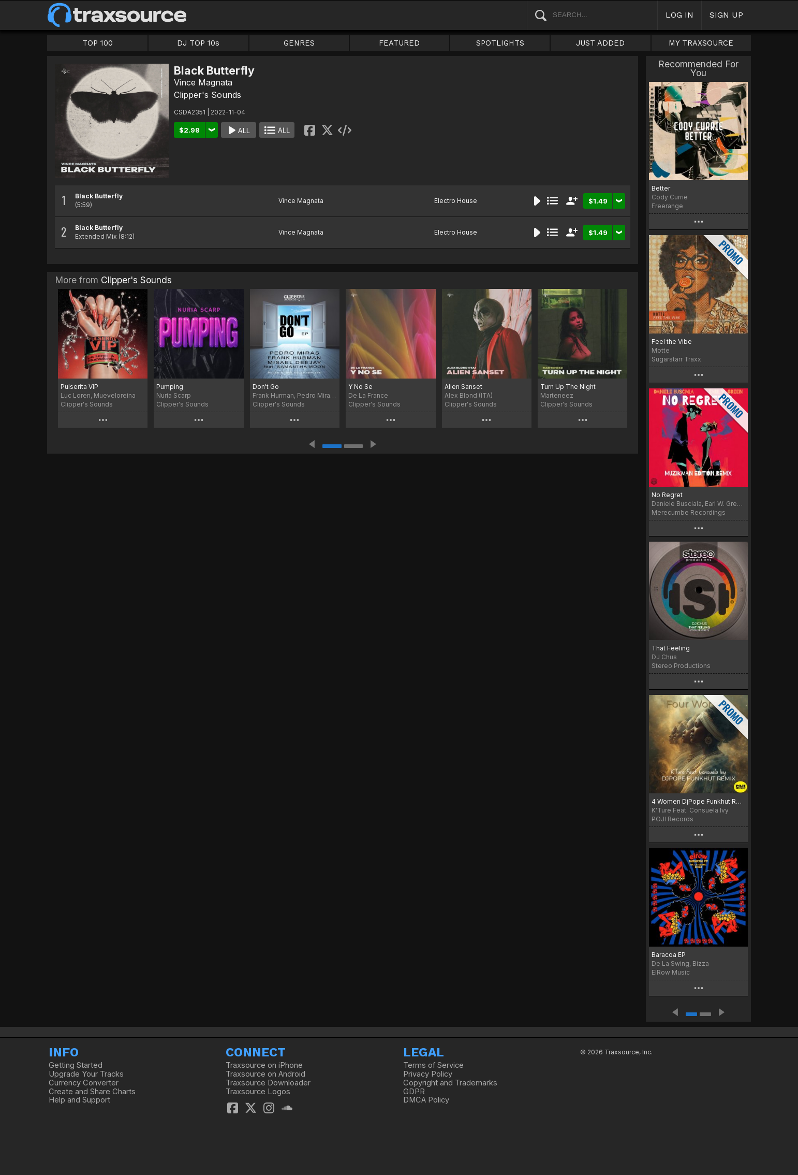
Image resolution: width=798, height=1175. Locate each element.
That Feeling (671, 648)
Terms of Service (433, 1065)
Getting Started (75, 1065)
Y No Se (360, 386)
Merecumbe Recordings (689, 512)
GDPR (414, 1091)
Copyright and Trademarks (450, 1082)
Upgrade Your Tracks (86, 1074)
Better (661, 188)
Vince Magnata (203, 82)
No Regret (667, 495)
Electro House (455, 201)
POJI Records (672, 819)
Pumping (169, 386)
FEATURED (399, 43)
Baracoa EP (669, 955)
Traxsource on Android (265, 1074)
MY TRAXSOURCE (701, 43)
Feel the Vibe (672, 341)
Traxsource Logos (258, 1091)
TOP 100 (97, 43)
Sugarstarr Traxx (676, 359)
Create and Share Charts (92, 1091)
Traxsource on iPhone (264, 1065)
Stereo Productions (681, 666)
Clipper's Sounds (207, 95)
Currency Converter (84, 1082)
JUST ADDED (600, 43)
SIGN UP (726, 15)
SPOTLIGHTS (500, 43)
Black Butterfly (99, 196)
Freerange (667, 206)
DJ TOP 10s (198, 43)
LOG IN (679, 15)
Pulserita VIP (79, 386)
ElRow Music (671, 972)
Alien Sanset (463, 386)
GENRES (299, 43)
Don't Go (266, 386)
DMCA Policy (426, 1100)
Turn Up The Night (568, 386)
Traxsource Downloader (268, 1082)
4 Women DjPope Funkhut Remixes (698, 801)
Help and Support (79, 1100)
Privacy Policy (427, 1074)
